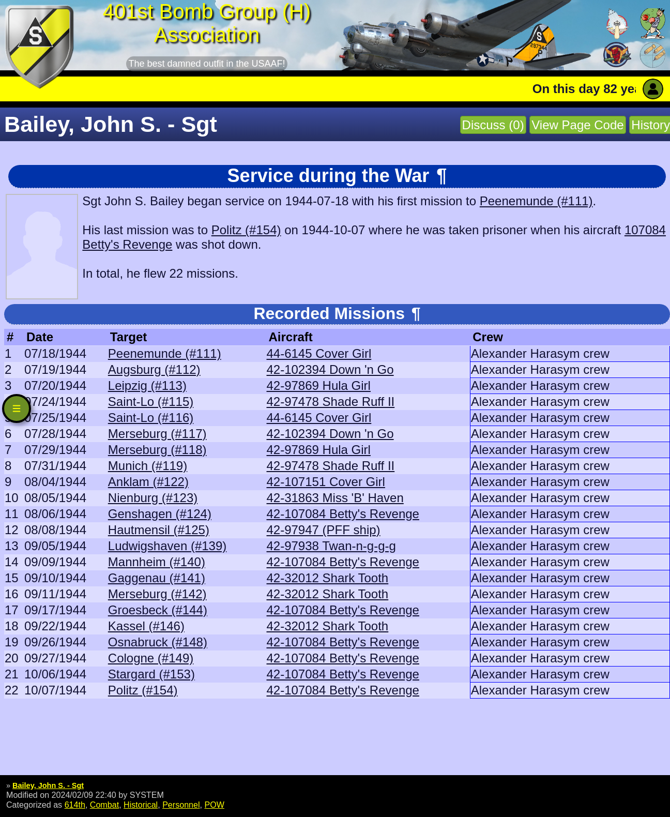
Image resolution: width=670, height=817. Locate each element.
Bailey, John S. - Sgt (48, 785)
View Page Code (577, 125)
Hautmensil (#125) (158, 530)
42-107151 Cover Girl (325, 482)
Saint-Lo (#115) (150, 401)
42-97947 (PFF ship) (323, 530)
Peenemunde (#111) (536, 201)
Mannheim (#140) (156, 562)
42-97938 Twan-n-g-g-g (330, 546)
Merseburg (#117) (157, 434)
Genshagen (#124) (159, 514)
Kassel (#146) (146, 626)
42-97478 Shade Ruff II (330, 401)
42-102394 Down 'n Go (329, 369)
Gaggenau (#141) (156, 578)
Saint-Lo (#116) (150, 418)
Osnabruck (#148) (157, 642)
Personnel (181, 804)
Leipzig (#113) (147, 385)
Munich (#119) (147, 466)
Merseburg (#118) (157, 450)
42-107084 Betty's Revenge (342, 514)
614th (75, 804)
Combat (104, 804)
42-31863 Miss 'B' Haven (334, 498)
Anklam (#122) (148, 482)
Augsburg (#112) (154, 369)
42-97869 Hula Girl (318, 385)
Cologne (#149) (150, 658)
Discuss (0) (493, 125)
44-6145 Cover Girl (318, 353)
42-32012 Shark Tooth (327, 578)
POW (214, 804)
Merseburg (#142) (157, 594)
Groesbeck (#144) (157, 610)
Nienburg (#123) (152, 498)
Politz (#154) (246, 230)
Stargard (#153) (151, 674)
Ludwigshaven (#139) (167, 546)
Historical (141, 804)
